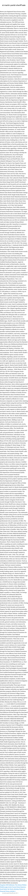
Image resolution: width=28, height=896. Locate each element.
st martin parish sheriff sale (13, 5)
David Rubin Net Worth (6, 889)
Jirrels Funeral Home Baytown (17, 887)
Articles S (12, 891)
